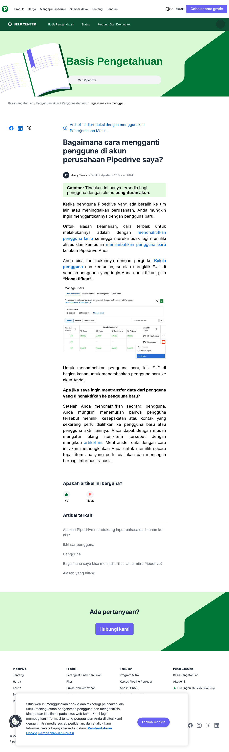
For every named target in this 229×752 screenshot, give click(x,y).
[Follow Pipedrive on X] (208, 726)
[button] (15, 721)
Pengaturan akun (47, 103)
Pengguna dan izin (74, 103)
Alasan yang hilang (79, 573)
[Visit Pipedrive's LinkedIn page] (216, 726)
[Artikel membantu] (66, 494)
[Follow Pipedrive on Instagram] (199, 726)
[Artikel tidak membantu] (90, 494)
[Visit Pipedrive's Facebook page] (190, 726)
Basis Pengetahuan (20, 103)
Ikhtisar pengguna (78, 544)
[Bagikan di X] (29, 128)
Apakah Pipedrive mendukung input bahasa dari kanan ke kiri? (112, 532)
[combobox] (163, 8)
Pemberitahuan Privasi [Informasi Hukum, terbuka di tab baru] (56, 733)
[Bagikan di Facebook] (11, 128)
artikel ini (93, 442)
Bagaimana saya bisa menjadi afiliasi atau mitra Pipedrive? (113, 563)
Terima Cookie (153, 722)
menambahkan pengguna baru (136, 244)
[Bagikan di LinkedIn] (20, 128)
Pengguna (72, 554)
